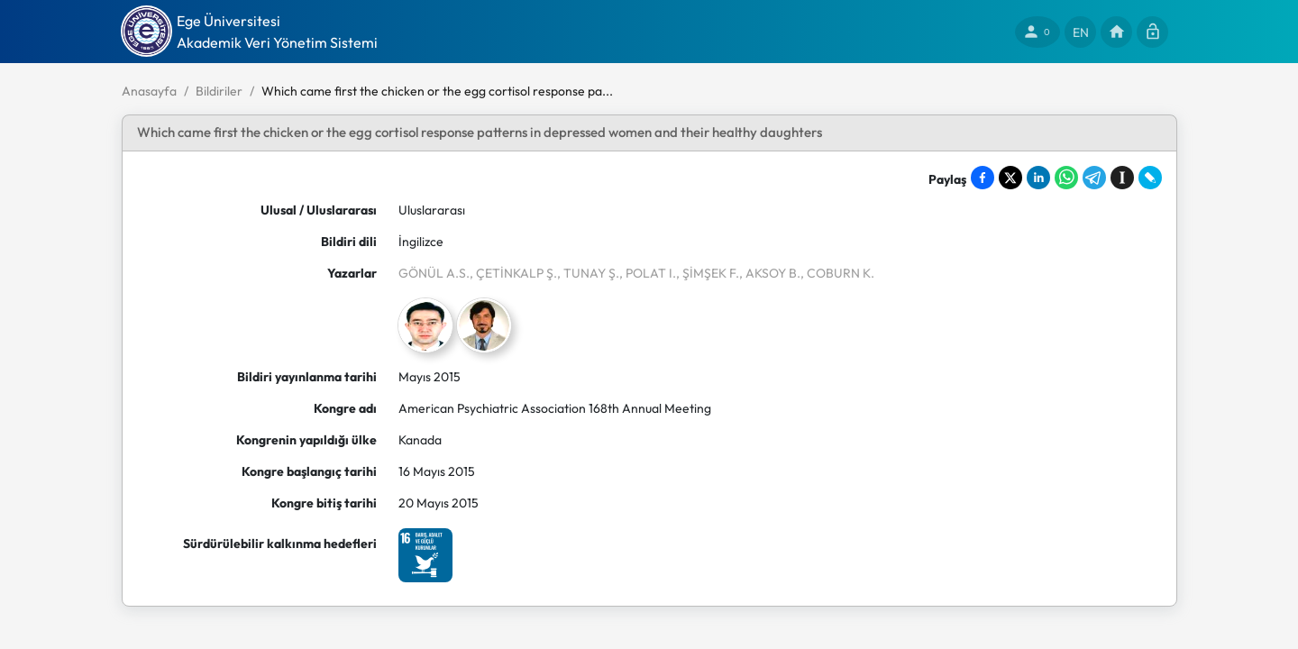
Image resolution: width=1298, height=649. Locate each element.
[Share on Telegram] (1094, 177)
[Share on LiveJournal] (1150, 177)
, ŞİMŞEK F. (707, 273)
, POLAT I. (647, 273)
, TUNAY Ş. (588, 273)
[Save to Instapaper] (1122, 177)
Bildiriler (219, 91)
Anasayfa (149, 91)
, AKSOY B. (769, 273)
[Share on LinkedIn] (1038, 177)
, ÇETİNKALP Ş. (513, 273)
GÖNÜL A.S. (434, 273)
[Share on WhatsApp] (1066, 177)
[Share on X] (1010, 177)
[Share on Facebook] (982, 177)
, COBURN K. (837, 273)
